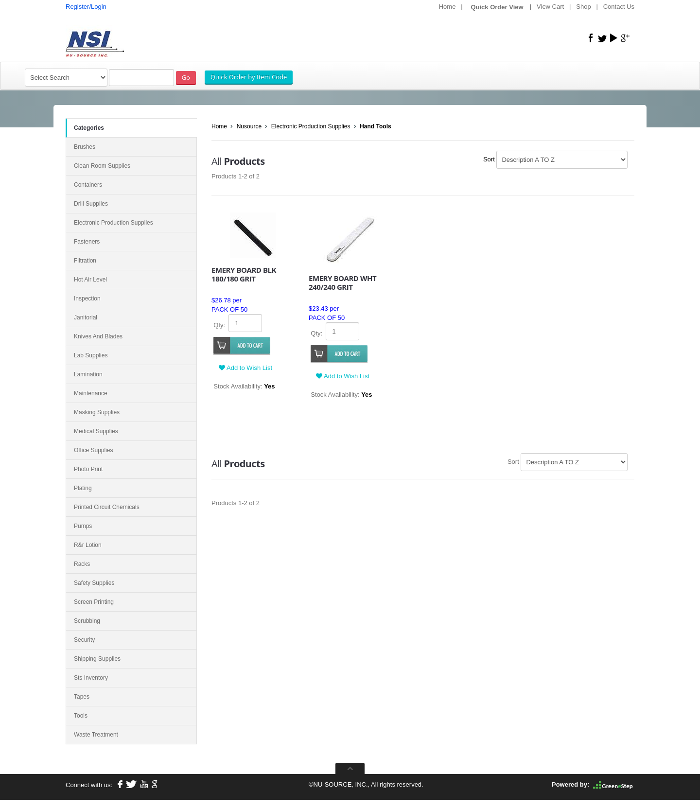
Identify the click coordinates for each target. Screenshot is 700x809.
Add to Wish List (245, 367)
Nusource (249, 126)
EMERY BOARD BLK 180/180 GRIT (243, 274)
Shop (583, 6)
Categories (89, 127)
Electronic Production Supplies (310, 126)
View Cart (550, 6)
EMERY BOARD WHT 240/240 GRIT (342, 282)
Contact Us (618, 6)
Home (447, 6)
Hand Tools (375, 126)
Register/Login (86, 6)
